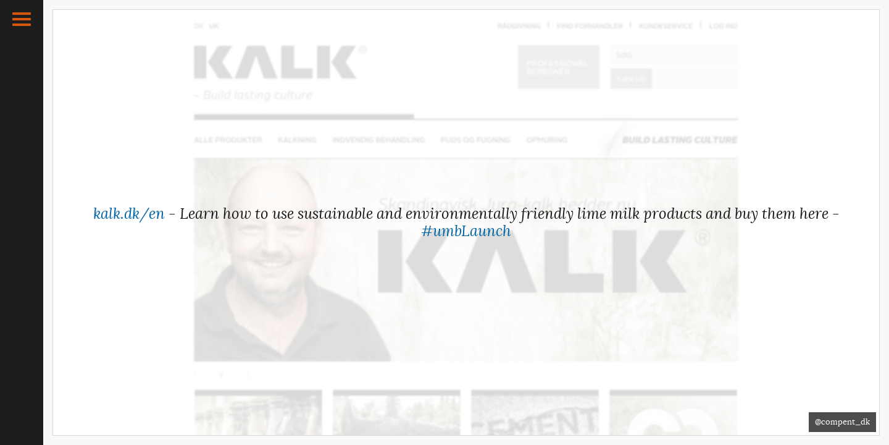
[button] (21, 19)
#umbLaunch (466, 231)
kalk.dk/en (129, 214)
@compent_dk (842, 422)
